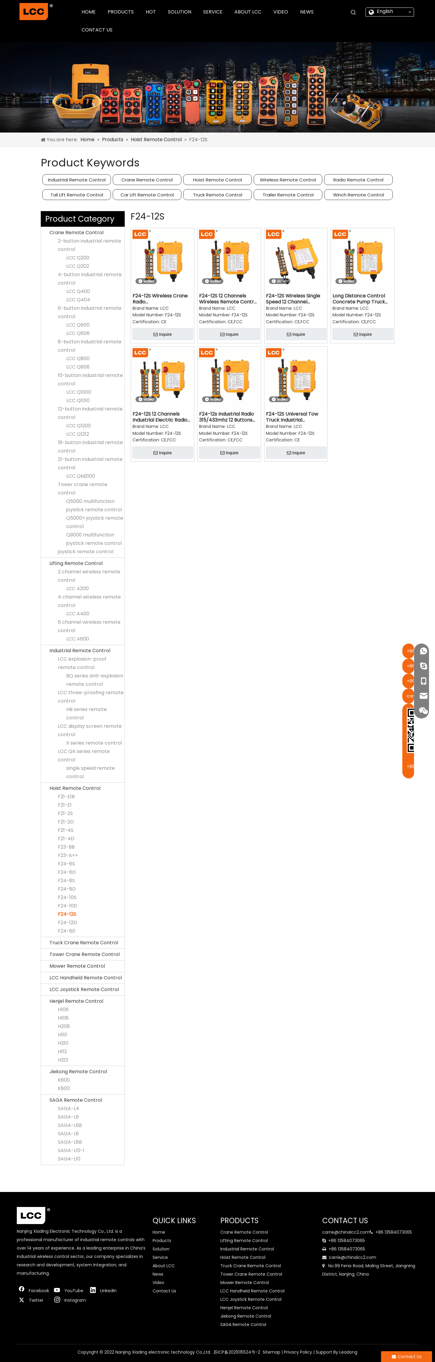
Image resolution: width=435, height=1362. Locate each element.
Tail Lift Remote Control (76, 195)
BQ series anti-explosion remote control (94, 680)
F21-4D (66, 838)
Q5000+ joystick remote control (94, 522)
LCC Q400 (78, 291)
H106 (63, 1009)
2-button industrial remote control (89, 245)
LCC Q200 (77, 257)
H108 (63, 1017)
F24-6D (67, 872)
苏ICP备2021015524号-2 (236, 1352)
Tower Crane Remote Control (84, 954)
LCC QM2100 (80, 476)
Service (160, 1257)
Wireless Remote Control (288, 180)
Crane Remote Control (147, 180)
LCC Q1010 (78, 400)
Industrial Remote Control (77, 180)
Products (162, 1241)
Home (159, 1232)
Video (158, 1283)
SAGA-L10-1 (71, 1150)
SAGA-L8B (70, 1142)
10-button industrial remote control (90, 379)
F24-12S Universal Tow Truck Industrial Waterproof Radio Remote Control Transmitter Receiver (292, 417)
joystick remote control (85, 551)
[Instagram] (68, 1300)
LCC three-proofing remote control (91, 696)
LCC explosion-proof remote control (82, 663)
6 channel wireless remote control (89, 626)
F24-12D (67, 922)
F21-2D (66, 821)
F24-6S (66, 863)
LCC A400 (77, 613)
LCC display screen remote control (90, 730)
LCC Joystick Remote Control (84, 989)
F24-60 (66, 930)
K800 (64, 1088)
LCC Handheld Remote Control (85, 977)
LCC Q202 (77, 266)
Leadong (348, 1352)
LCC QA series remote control (84, 755)
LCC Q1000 (78, 392)
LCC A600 (77, 638)
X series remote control (94, 742)
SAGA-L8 (68, 1133)
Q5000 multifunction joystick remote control (94, 505)
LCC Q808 (78, 366)
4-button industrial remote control (90, 278)
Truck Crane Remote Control (83, 942)
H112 (62, 1051)
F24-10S (67, 897)
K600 (64, 1080)
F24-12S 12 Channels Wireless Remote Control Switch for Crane (228, 299)
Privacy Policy (298, 1352)
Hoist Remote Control (217, 180)
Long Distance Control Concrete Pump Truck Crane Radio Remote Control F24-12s (358, 299)
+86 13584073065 (393, 1232)
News (158, 1274)
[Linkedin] (104, 1290)
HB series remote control (86, 713)
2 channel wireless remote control (89, 576)
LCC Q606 (78, 333)
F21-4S (65, 830)
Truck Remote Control (217, 195)
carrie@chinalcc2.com (346, 1232)
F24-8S (66, 880)
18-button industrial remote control (90, 446)
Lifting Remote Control (76, 563)
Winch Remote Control (358, 195)
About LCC (164, 1266)
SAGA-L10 (69, 1158)
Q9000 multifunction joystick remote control (94, 539)
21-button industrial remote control (90, 463)
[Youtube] (68, 1290)
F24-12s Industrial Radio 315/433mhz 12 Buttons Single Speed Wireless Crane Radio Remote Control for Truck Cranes (228, 417)
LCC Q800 (78, 358)
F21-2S (65, 813)
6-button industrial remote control (89, 312)
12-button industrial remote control (90, 413)
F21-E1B (66, 796)
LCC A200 (77, 588)
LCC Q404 (78, 299)
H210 (63, 1043)
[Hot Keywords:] (353, 13)
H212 (63, 1059)
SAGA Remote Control (75, 1100)
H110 (62, 1034)
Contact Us (164, 1291)
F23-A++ (68, 855)
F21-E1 (65, 805)
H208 (64, 1026)
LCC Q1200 (78, 425)
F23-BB (66, 847)
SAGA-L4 (68, 1108)
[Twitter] (33, 1300)
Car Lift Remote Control (147, 195)
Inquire (162, 334)
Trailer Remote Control (288, 195)
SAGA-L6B (70, 1125)
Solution (161, 1249)
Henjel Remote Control (76, 1001)
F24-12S (67, 914)
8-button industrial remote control (89, 346)
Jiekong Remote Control (78, 1071)
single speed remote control (90, 772)
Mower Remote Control (77, 966)
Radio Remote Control (358, 180)
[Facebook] (33, 1290)
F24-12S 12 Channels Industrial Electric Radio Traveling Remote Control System (160, 417)
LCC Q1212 (77, 434)
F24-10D (67, 905)
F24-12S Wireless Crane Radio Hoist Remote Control (160, 299)
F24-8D (67, 889)
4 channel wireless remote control (89, 601)
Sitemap (271, 1352)
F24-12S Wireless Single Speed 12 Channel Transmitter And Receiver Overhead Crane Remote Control (293, 299)
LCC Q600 (78, 324)
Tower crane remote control (82, 488)
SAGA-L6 (68, 1116)
